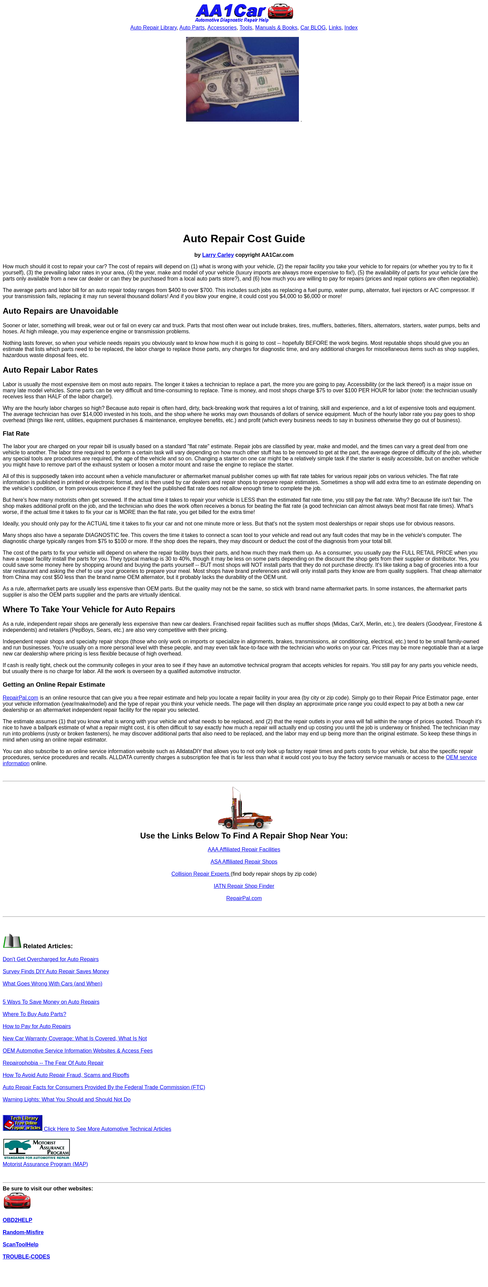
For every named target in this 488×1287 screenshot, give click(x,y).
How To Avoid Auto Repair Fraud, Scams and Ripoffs (66, 1075)
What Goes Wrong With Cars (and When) (52, 984)
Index (351, 27)
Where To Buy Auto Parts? (34, 1014)
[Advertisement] (244, 177)
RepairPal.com (20, 698)
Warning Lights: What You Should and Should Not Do (66, 1099)
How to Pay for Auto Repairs (37, 1026)
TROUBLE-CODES (26, 1257)
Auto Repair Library (153, 27)
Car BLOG (313, 27)
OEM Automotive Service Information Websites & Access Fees (78, 1051)
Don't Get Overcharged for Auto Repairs (51, 959)
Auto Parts (192, 27)
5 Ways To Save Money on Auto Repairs (51, 1002)
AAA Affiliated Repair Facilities (244, 849)
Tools (246, 27)
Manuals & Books (276, 27)
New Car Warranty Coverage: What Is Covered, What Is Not (75, 1038)
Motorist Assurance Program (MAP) (45, 1161)
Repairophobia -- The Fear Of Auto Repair (53, 1063)
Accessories (222, 27)
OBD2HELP (17, 1220)
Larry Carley (218, 255)
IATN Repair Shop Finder (244, 886)
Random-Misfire (23, 1232)
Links (335, 27)
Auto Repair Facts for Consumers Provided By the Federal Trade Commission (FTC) (104, 1087)
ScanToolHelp (21, 1244)
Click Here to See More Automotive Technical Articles (87, 1129)
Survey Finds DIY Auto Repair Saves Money (56, 971)
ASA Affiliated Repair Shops (243, 862)
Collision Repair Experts (201, 874)
